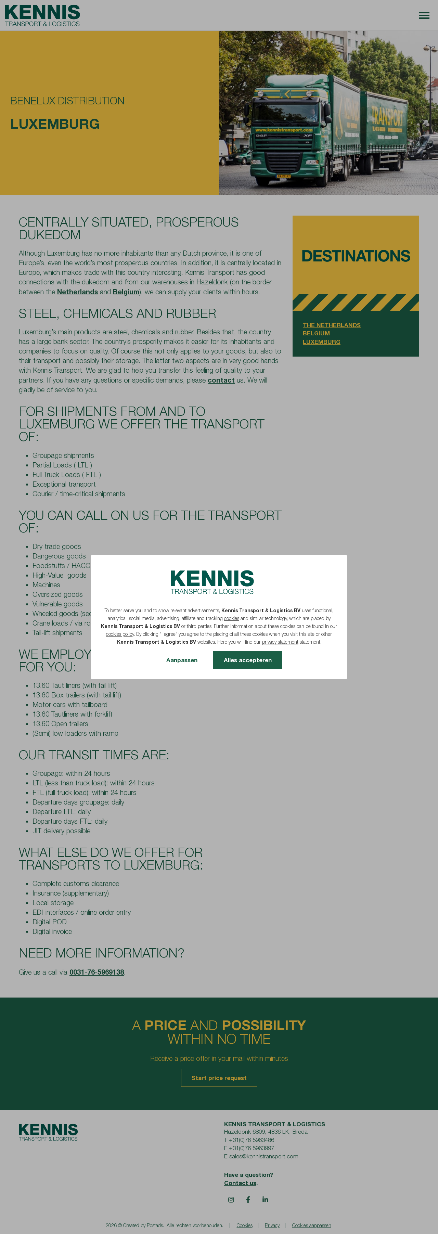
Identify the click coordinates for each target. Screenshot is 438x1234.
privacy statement (280, 642)
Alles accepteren (248, 660)
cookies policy (120, 634)
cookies (231, 618)
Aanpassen (181, 660)
